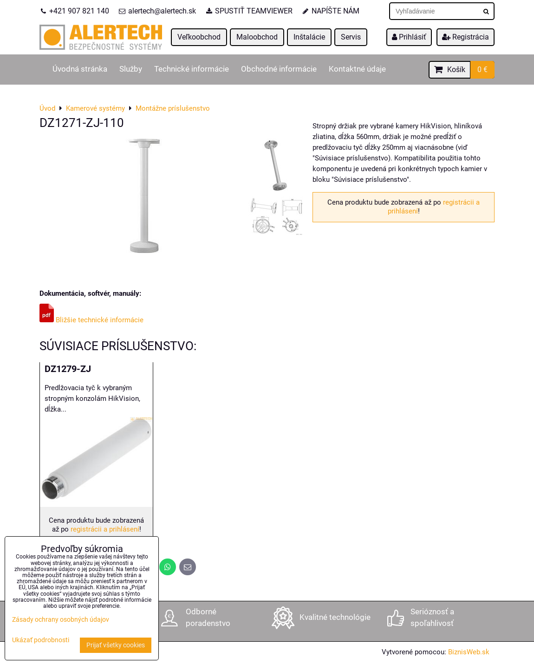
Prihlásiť (409, 37)
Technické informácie (191, 69)
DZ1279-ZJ (68, 369)
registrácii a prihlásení (105, 529)
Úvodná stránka (79, 69)
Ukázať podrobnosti (40, 640)
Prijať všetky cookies (115, 645)
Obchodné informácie (279, 69)
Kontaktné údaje (357, 69)
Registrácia (465, 37)
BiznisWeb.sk (468, 652)
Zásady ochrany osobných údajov (60, 620)
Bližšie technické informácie (91, 320)
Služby (130, 69)
